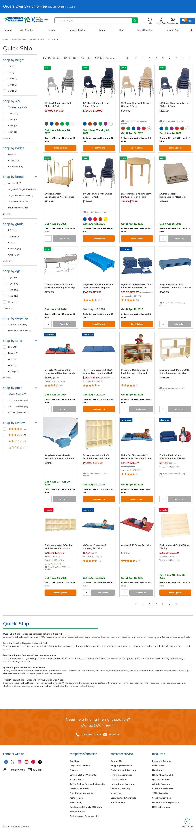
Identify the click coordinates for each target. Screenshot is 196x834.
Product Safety (77, 811)
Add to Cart (65, 238)
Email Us (114, 734)
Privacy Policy (77, 779)
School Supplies (145, 30)
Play (121, 30)
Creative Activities (161, 798)
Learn (102, 30)
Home (5, 39)
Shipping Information (121, 765)
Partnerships (76, 798)
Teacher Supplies (37, 39)
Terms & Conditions (79, 788)
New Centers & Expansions (165, 802)
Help (150, 21)
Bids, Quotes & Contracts (123, 798)
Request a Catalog (161, 761)
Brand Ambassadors (162, 788)
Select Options (60, 148)
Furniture (51, 30)
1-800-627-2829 (91, 734)
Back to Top (187, 823)
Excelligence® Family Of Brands (86, 807)
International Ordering (122, 784)
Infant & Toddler (77, 30)
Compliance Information (82, 793)
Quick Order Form (161, 779)
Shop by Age (173, 30)
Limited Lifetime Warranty (83, 775)
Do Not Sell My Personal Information (88, 784)
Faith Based (158, 765)
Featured (7, 30)
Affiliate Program (161, 784)
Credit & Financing (120, 788)
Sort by (98, 58)
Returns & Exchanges (121, 775)
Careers (74, 770)
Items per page (71, 58)
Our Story (74, 761)
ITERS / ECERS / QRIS (162, 775)
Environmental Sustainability (84, 816)
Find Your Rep (118, 802)
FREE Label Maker (161, 807)
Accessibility (76, 802)
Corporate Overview (80, 765)
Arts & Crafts (26, 30)
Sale (191, 30)
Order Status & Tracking (123, 770)
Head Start (158, 770)
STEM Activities (160, 793)
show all (7, 138)
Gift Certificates (119, 779)
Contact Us (116, 761)
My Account (116, 793)
